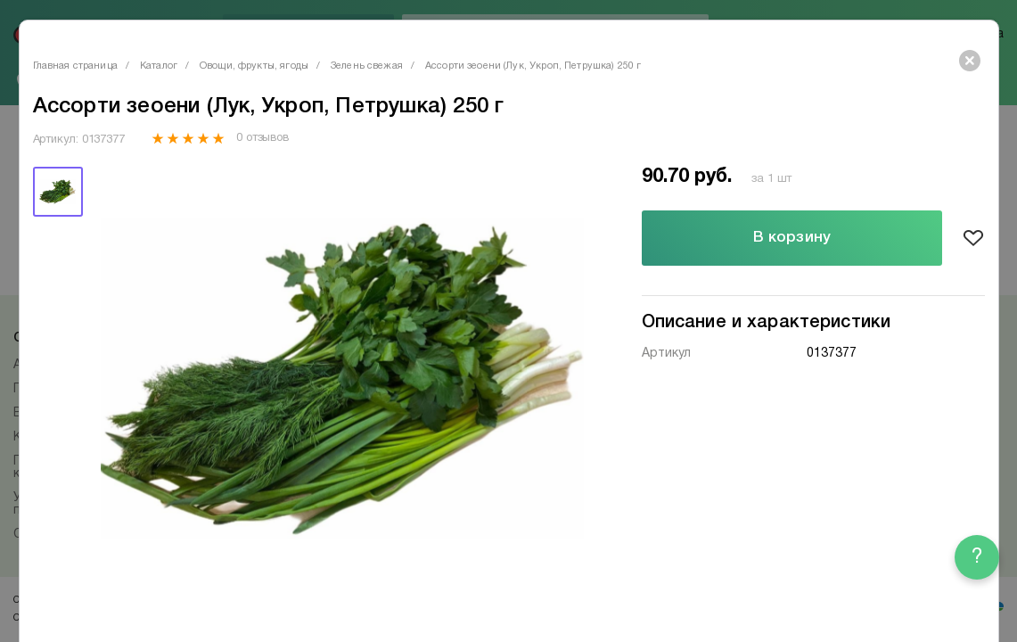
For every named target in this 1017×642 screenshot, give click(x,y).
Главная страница (75, 66)
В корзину (792, 237)
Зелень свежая (367, 66)
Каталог (158, 66)
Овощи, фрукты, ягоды (254, 66)
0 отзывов (262, 138)
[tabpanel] (342, 378)
